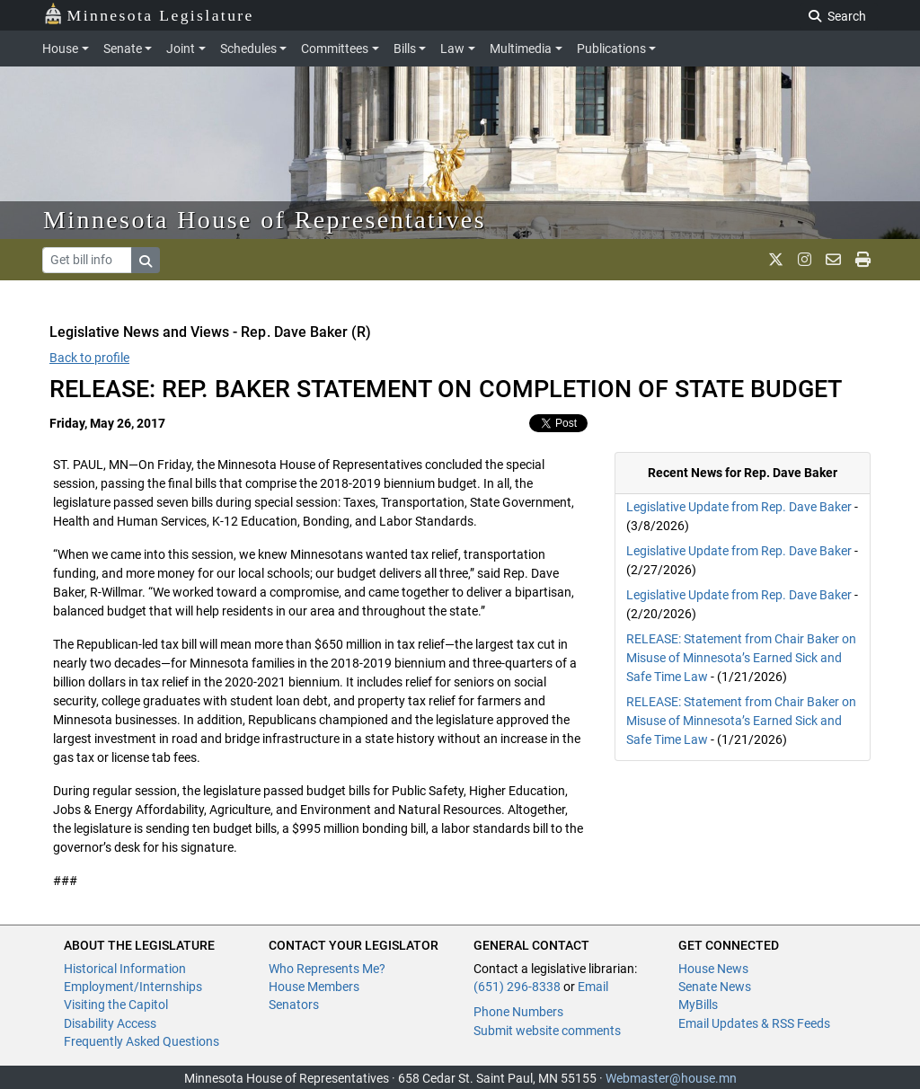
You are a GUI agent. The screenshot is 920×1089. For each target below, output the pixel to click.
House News (713, 968)
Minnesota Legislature (148, 14)
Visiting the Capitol (116, 1004)
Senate (122, 48)
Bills (405, 48)
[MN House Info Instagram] (804, 259)
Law (452, 48)
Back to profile (89, 357)
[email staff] (833, 259)
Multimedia (521, 48)
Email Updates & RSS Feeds (754, 1023)
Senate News (714, 986)
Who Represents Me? (327, 968)
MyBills (698, 1004)
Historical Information (125, 968)
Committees (334, 48)
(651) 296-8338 (517, 986)
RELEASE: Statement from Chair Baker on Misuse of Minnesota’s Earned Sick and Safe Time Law (741, 658)
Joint (180, 48)
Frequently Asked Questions (141, 1041)
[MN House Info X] (776, 259)
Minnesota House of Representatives (264, 220)
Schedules (248, 48)
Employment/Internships (133, 986)
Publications (611, 48)
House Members (314, 986)
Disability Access (110, 1023)
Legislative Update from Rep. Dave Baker (739, 507)
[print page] (863, 259)
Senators (294, 1004)
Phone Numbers (518, 1012)
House (60, 48)
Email (593, 986)
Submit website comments (547, 1030)
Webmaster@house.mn (671, 1078)
